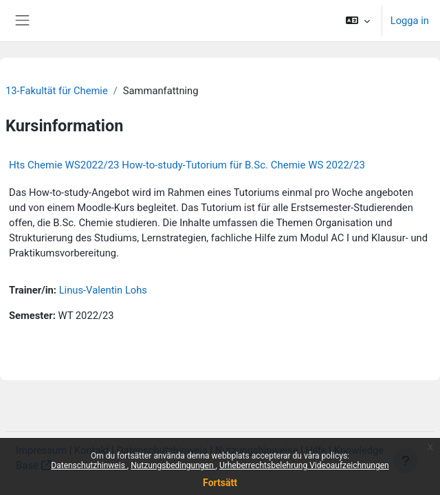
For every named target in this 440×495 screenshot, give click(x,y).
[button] (357, 20)
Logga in (409, 20)
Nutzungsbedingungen (173, 465)
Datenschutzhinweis (89, 465)
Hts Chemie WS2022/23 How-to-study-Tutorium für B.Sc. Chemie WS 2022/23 (187, 165)
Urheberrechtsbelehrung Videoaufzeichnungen (304, 465)
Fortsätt (220, 482)
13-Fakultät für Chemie (57, 91)
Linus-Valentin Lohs (103, 290)
